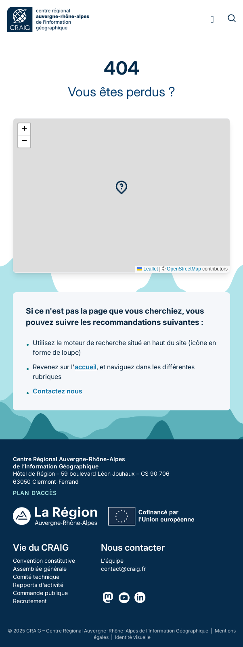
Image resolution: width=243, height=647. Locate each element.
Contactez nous (57, 391)
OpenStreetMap (184, 269)
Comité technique (36, 576)
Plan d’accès (35, 492)
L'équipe (112, 560)
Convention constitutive (44, 560)
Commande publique (40, 592)
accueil (85, 367)
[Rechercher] (227, 19)
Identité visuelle (133, 637)
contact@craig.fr (123, 568)
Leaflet (147, 269)
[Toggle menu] (212, 19)
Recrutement (30, 600)
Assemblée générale (40, 568)
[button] (121, 187)
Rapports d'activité (38, 584)
